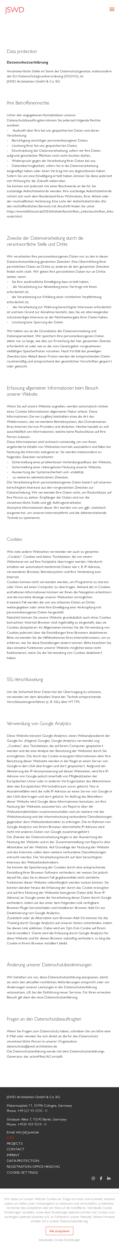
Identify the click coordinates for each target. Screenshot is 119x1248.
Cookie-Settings (22, 1172)
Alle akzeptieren (59, 1231)
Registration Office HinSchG (33, 1166)
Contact (16, 1148)
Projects (15, 1143)
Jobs (10, 1137)
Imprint (13, 1154)
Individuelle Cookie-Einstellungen (59, 1239)
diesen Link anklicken (27, 927)
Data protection (23, 1160)
